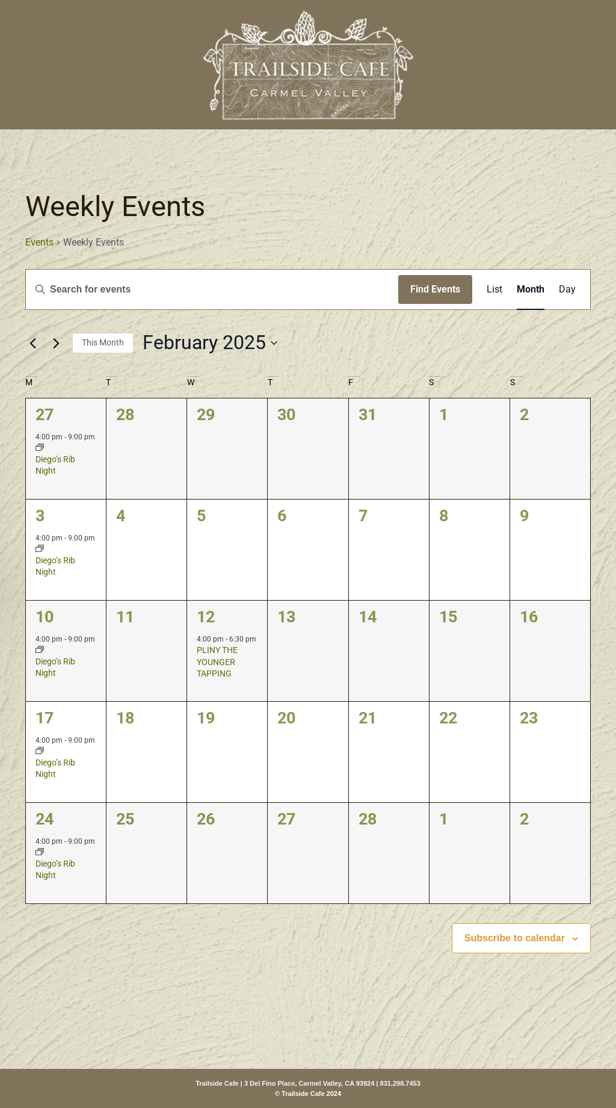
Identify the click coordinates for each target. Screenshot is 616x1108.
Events (39, 242)
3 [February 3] (40, 515)
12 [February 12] (206, 617)
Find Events (435, 289)
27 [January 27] (44, 414)
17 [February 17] (44, 718)
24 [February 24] (44, 819)
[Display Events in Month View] (530, 289)
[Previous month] (32, 343)
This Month (103, 342)
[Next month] (56, 343)
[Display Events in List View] (494, 289)
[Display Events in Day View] (567, 289)
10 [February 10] (44, 617)
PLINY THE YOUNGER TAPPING (217, 661)
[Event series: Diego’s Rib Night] (39, 448)
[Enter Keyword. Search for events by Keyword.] (212, 289)
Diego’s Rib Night (55, 464)
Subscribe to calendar (514, 938)
